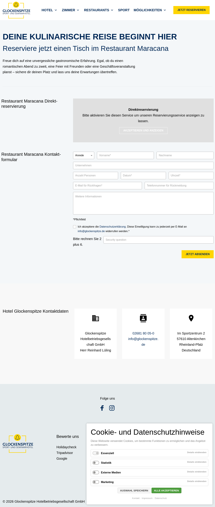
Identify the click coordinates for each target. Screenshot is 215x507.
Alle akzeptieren (166, 490)
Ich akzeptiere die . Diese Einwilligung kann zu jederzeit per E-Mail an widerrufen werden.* (132, 229)
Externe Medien (111, 472)
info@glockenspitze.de (91, 231)
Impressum (147, 498)
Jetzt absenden (198, 254)
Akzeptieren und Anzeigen (143, 130)
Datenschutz (161, 498)
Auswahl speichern (134, 490)
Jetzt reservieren (191, 10)
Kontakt (136, 498)
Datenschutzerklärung (113, 226)
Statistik (106, 462)
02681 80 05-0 (143, 333)
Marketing (107, 482)
